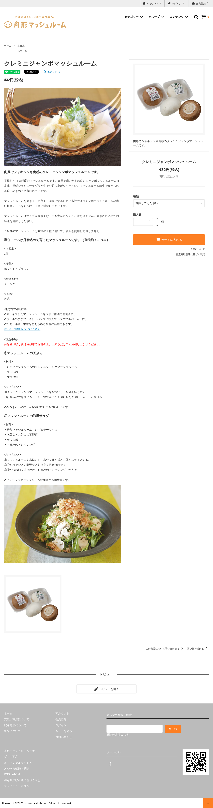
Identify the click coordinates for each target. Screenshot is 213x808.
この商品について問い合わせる (165, 648)
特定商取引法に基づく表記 (190, 254)
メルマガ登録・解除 (16, 768)
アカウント (152, 3)
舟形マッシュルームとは (19, 750)
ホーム (7, 45)
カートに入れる (169, 239)
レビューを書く (106, 689)
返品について (197, 249)
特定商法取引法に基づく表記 (22, 780)
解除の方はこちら (117, 734)
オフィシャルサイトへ (18, 762)
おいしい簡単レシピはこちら (22, 329)
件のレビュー (53, 72)
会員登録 (201, 3)
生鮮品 (21, 45)
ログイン (176, 3)
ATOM (16, 774)
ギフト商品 (11, 756)
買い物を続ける (198, 648)
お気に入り (169, 177)
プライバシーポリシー (18, 786)
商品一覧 (22, 51)
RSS (7, 774)
